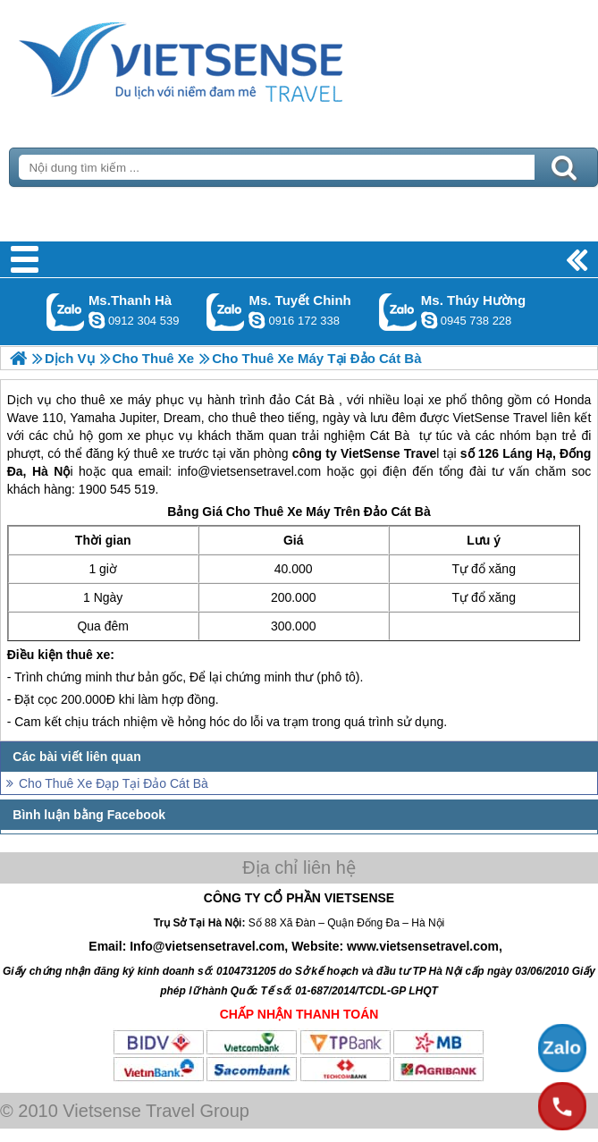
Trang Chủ (225, 58)
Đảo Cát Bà (397, 511)
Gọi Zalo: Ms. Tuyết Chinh (226, 312)
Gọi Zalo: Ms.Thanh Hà (66, 312)
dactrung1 (429, 320)
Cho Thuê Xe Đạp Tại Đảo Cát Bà (113, 783)
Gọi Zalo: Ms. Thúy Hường (398, 312)
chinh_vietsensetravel (256, 320)
